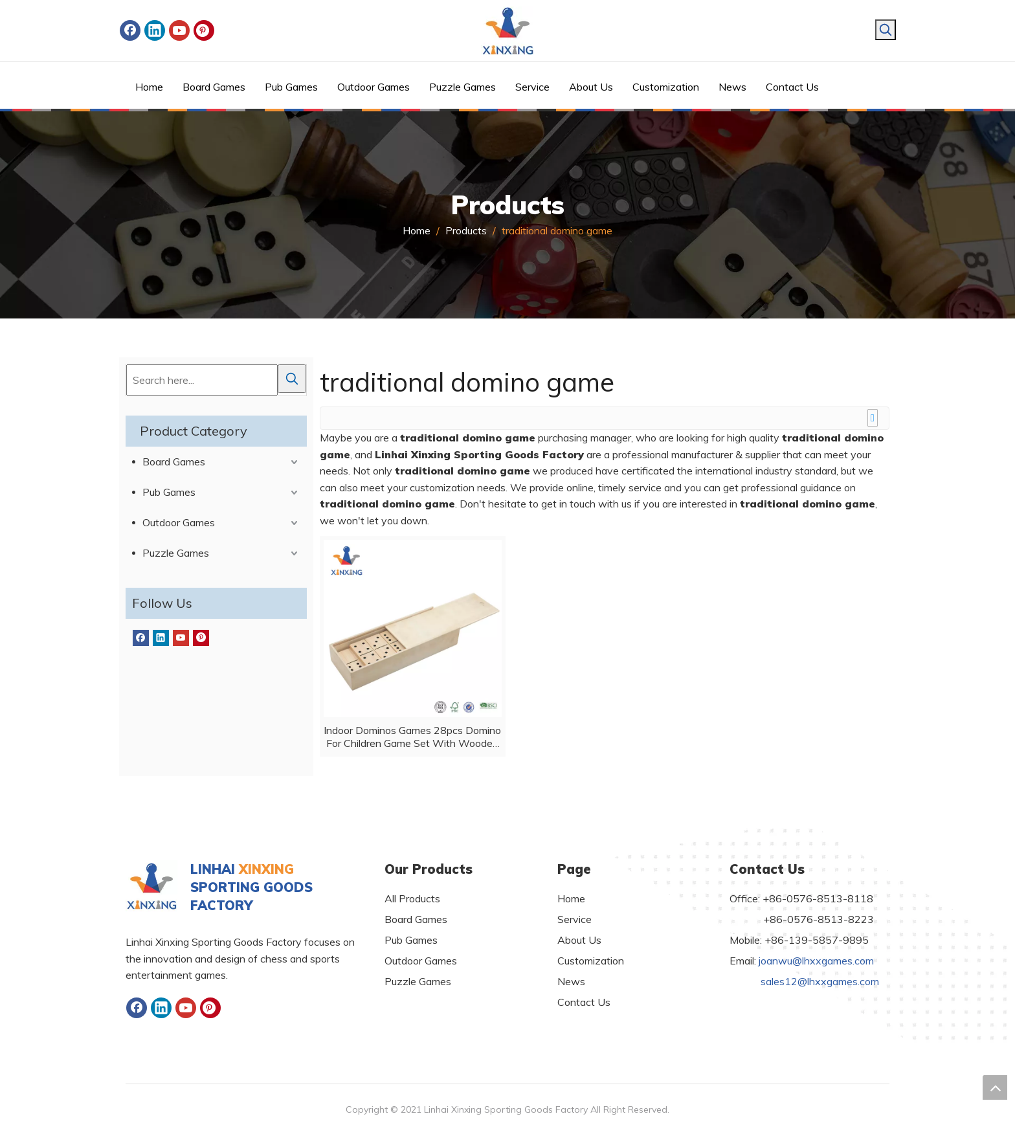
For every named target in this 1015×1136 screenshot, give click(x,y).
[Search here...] (202, 379)
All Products (412, 898)
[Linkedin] (154, 30)
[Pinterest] (204, 30)
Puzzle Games (175, 552)
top (995, 1087)
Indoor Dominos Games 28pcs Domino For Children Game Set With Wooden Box (412, 737)
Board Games (173, 461)
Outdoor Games (178, 522)
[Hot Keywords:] (885, 29)
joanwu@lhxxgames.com (816, 960)
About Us (579, 939)
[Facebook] (130, 30)
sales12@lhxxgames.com (820, 981)
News (571, 981)
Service (574, 919)
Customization (590, 960)
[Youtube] (179, 30)
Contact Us (583, 1002)
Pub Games (168, 491)
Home (571, 898)
